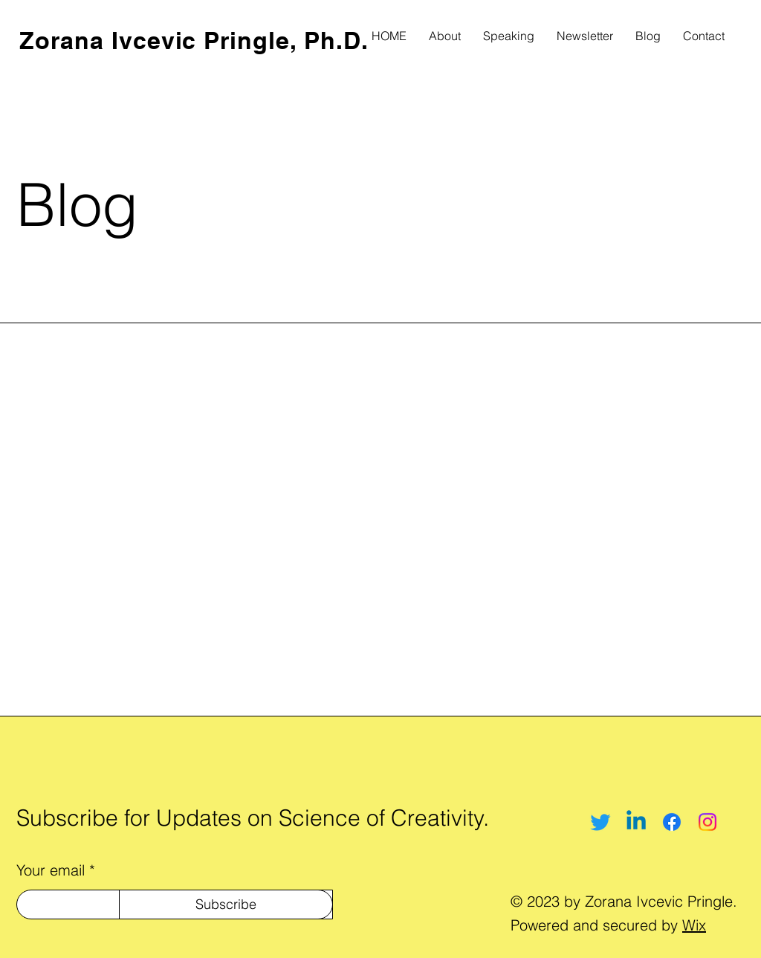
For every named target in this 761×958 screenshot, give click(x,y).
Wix (694, 925)
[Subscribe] (226, 904)
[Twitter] (600, 822)
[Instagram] (707, 822)
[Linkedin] (636, 822)
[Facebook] (672, 822)
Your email (50, 870)
